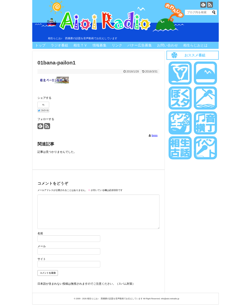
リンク (117, 45)
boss (155, 135)
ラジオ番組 (59, 45)
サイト (41, 258)
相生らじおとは (195, 45)
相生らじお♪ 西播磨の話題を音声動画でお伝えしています (82, 38)
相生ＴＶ (80, 45)
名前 (40, 233)
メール (41, 246)
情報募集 (100, 45)
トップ (40, 45)
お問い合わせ (167, 45)
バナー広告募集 (139, 45)
